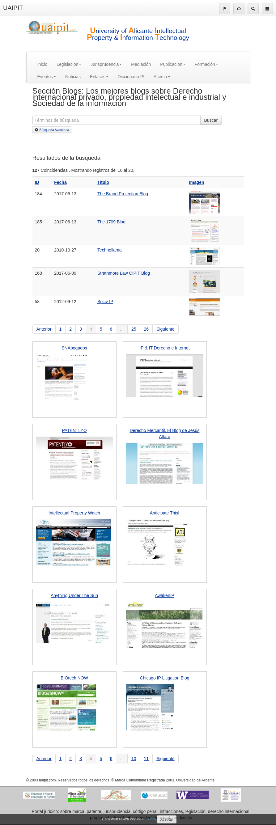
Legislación (69, 64)
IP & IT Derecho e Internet (164, 347)
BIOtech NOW (74, 677)
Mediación (141, 64)
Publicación (172, 64)
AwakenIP (164, 595)
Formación (206, 64)
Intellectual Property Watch (74, 512)
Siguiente (165, 329)
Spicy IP (105, 301)
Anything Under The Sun (74, 595)
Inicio (42, 64)
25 (133, 329)
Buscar (211, 120)
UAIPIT (13, 7)
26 (146, 329)
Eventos (46, 76)
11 (146, 758)
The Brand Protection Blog (122, 193)
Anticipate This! (164, 512)
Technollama (109, 249)
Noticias (73, 76)
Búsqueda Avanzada (51, 130)
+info (151, 819)
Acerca (162, 76)
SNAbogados (74, 347)
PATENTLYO (74, 430)
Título (103, 182)
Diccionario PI (131, 76)
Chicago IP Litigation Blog (164, 677)
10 (133, 758)
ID (37, 182)
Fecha (60, 182)
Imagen (196, 182)
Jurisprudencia (106, 64)
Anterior (44, 329)
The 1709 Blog (111, 221)
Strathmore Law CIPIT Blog (123, 273)
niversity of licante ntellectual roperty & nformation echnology (138, 34)
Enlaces (99, 76)
